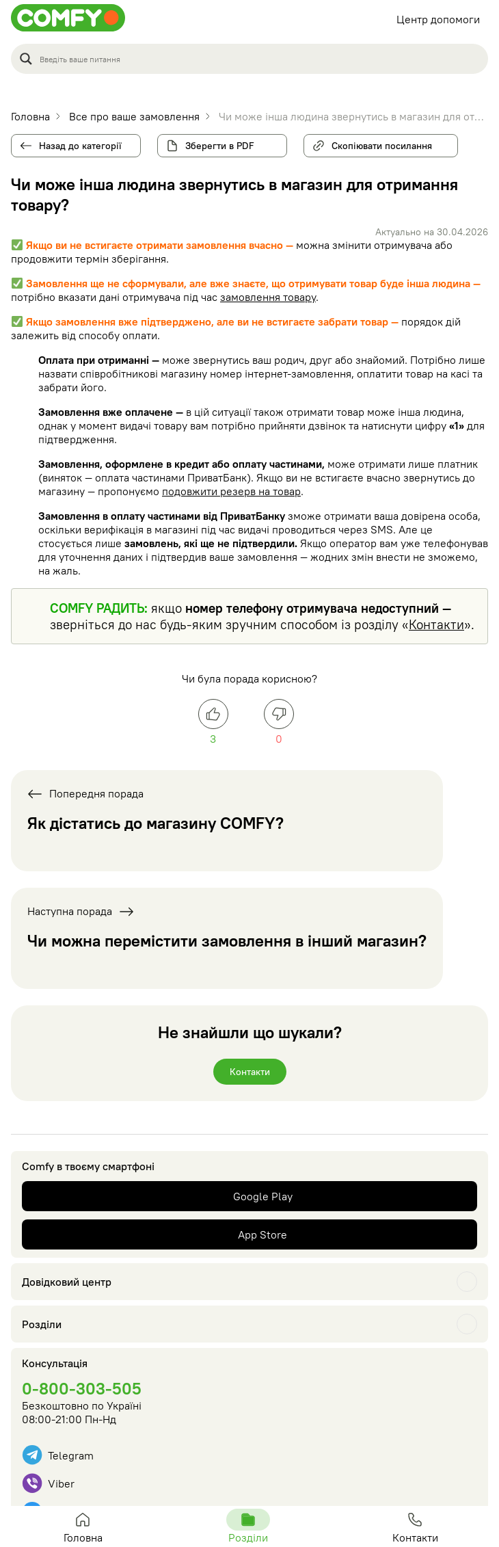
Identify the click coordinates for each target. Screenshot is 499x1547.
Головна (83, 1526)
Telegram (58, 1455)
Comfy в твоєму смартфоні (88, 1166)
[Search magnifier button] (26, 58)
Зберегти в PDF (219, 146)
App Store (262, 1234)
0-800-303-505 (81, 1388)
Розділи (42, 1324)
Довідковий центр (66, 1281)
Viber (48, 1483)
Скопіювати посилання (376, 143)
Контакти (436, 624)
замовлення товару (268, 297)
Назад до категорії (80, 146)
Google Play (263, 1196)
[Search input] (259, 58)
